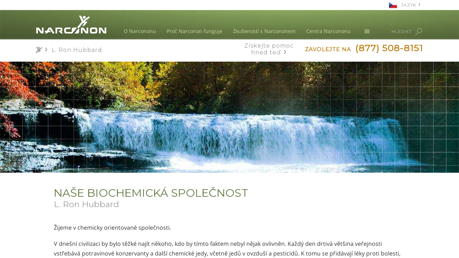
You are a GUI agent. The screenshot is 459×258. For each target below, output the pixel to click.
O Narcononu (140, 31)
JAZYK (408, 5)
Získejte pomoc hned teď (269, 49)
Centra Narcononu (328, 31)
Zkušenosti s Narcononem (264, 31)
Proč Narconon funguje (194, 31)
